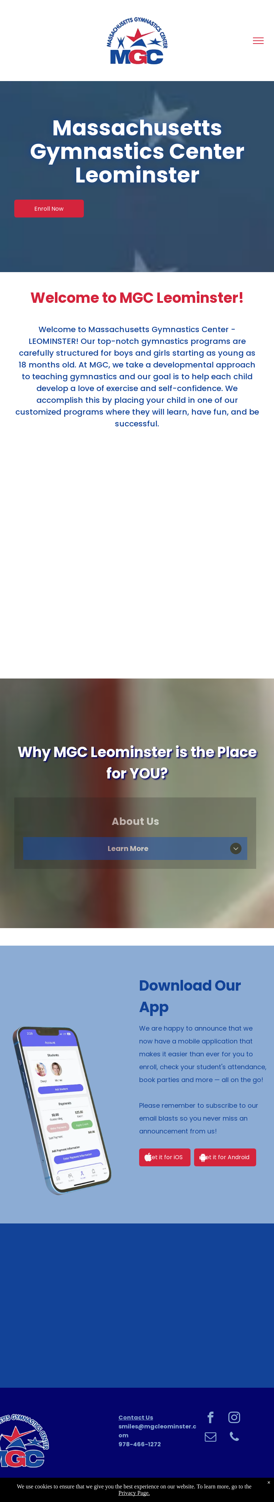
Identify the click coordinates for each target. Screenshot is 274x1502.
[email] (210, 1437)
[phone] (234, 1437)
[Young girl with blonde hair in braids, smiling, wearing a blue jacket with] (137, 1305)
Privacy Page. (134, 1493)
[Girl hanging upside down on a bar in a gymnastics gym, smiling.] (51, 1305)
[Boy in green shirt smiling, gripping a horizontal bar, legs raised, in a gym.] (222, 1305)
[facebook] (210, 1418)
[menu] (258, 40)
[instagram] (234, 1418)
